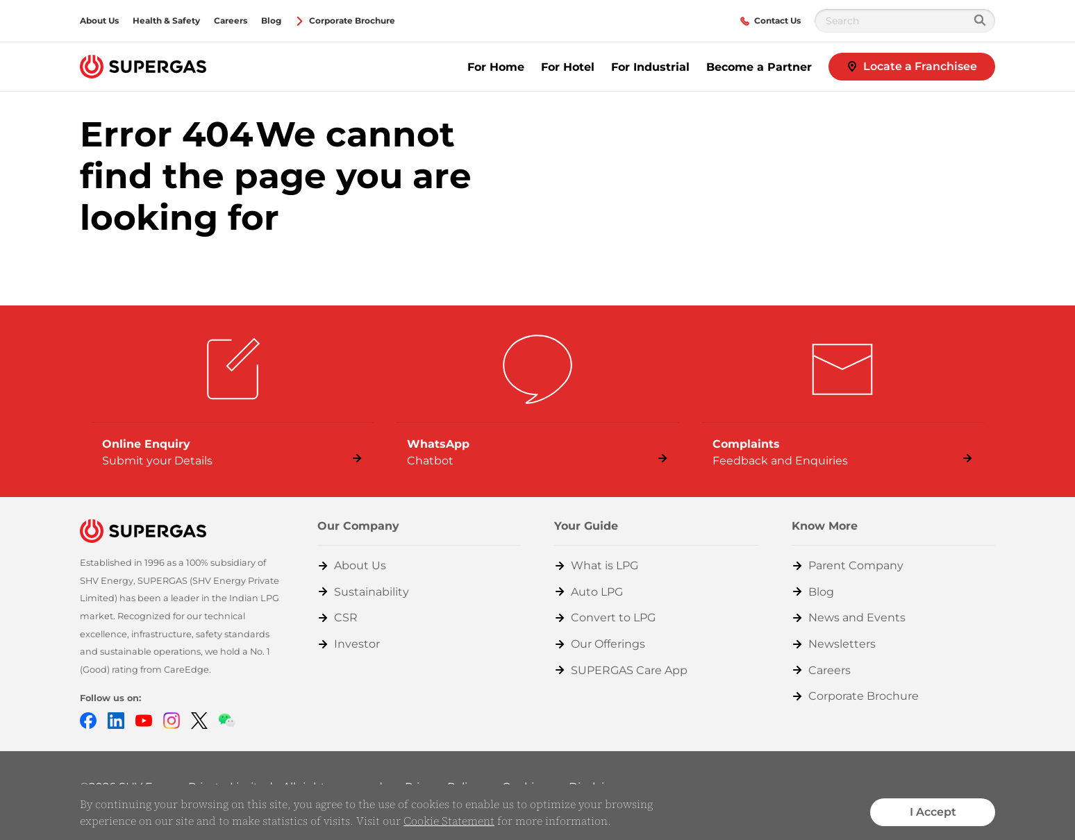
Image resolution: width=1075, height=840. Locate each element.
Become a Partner (759, 67)
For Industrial (650, 67)
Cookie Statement (448, 820)
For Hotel (567, 67)
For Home (495, 67)
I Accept (933, 811)
